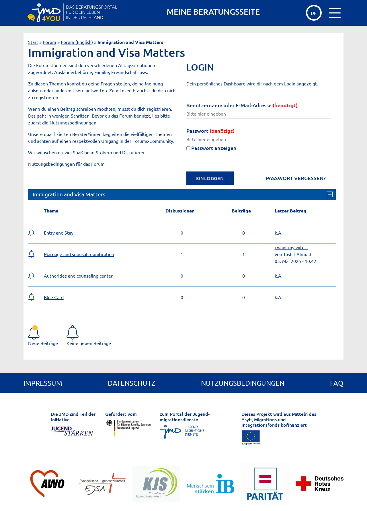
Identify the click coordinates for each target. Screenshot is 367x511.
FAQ (336, 383)
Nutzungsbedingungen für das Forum (66, 164)
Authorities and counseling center (78, 275)
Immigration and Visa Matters (69, 194)
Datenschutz (131, 383)
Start (33, 42)
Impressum (43, 383)
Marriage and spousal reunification (79, 254)
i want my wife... (291, 247)
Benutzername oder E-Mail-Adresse (242, 105)
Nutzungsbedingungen (242, 383)
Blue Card (54, 297)
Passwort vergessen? (296, 178)
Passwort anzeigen (211, 148)
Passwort (210, 130)
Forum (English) (77, 42)
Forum (49, 42)
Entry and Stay (58, 232)
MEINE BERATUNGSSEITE (213, 11)
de (314, 13)
